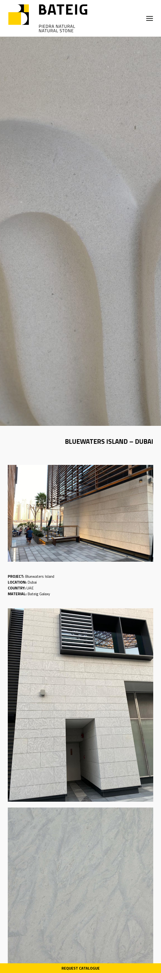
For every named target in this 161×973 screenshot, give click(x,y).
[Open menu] (149, 18)
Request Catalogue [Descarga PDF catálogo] (81, 968)
